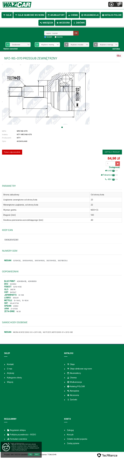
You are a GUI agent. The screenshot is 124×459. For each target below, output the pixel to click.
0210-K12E (17, 287)
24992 (15, 306)
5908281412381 (11, 240)
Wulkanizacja (90, 15)
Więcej (10, 382)
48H (111, 179)
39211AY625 (51, 261)
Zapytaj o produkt (112, 152)
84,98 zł (114, 158)
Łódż (111, 170)
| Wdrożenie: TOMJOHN (46, 455)
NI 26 (19, 311)
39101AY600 (40, 261)
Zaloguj (70, 430)
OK (76, 33)
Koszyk (70, 434)
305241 (16, 298)
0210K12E (17, 261)
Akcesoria (63, 23)
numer (49, 37)
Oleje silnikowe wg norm (29, 15)
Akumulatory (56, 15)
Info (37, 454)
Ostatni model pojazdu (77, 439)
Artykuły (10, 373)
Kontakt (10, 364)
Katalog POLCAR (111, 15)
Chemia (73, 15)
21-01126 (14, 309)
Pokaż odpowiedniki (12, 152)
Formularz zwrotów (17, 439)
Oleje (7, 15)
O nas (9, 369)
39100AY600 (27, 261)
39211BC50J (63, 261)
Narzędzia (46, 23)
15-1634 (25, 300)
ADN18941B (21, 281)
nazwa (60, 37)
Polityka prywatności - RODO (21, 434)
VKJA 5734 (14, 303)
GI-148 (21, 295)
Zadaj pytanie (73, 443)
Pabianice (109, 175)
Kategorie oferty (14, 377)
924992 (13, 284)
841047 (13, 292)
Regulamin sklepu (16, 430)
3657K (12, 289)
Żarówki (79, 23)
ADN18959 (32, 281)
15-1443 (17, 300)
